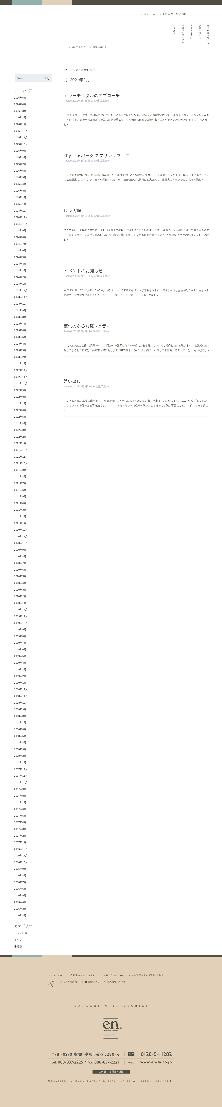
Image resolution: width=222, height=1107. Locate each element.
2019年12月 (21, 609)
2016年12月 (21, 849)
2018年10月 (21, 702)
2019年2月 (20, 676)
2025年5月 (20, 177)
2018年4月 (20, 742)
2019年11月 (21, 616)
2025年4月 (20, 183)
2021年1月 (20, 523)
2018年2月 (20, 755)
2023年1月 (20, 363)
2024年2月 (20, 277)
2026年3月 (20, 110)
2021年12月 (21, 450)
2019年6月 (20, 649)
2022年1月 (20, 443)
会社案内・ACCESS (173, 14)
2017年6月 (20, 809)
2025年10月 (21, 144)
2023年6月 (20, 330)
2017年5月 (20, 815)
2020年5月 (20, 576)
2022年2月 (20, 436)
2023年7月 (20, 323)
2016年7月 (20, 882)
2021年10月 (21, 463)
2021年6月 (20, 489)
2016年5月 (20, 895)
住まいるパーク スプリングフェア (97, 155)
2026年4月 (20, 104)
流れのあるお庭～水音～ (87, 326)
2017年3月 (20, 829)
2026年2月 (20, 117)
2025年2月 (20, 197)
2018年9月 (20, 709)
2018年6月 (20, 729)
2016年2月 (20, 915)
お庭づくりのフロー (182, 35)
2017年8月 (20, 795)
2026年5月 (20, 97)
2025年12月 (21, 130)
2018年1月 (20, 762)
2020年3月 (20, 589)
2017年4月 (20, 822)
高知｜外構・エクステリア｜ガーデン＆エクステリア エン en (26, 26)
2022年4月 (20, 423)
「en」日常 (20, 933)
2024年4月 (20, 263)
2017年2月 (20, 835)
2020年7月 (20, 563)
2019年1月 (20, 682)
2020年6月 (20, 569)
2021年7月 (20, 483)
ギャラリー (150, 14)
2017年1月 (20, 842)
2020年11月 (21, 536)
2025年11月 (21, 137)
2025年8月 (20, 157)
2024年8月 (20, 237)
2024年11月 (21, 217)
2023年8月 (20, 316)
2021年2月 (20, 516)
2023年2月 (20, 356)
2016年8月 (20, 875)
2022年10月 (21, 383)
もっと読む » (195, 179)
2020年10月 (21, 543)
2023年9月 (20, 310)
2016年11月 (21, 855)
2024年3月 (20, 270)
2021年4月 (20, 503)
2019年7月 (20, 642)
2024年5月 (20, 257)
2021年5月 (20, 496)
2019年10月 (21, 622)
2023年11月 (21, 297)
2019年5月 (20, 656)
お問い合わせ (98, 46)
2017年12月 (21, 769)
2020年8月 (20, 556)
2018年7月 (20, 722)
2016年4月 (20, 902)
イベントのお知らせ (83, 270)
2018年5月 (20, 736)
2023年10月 (21, 303)
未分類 (18, 946)
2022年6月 (20, 410)
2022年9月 (20, 390)
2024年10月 (21, 223)
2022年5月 (20, 416)
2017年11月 (21, 775)
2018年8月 (20, 716)
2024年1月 (20, 283)
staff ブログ (76, 46)
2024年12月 (21, 210)
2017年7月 (20, 802)
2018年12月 (21, 689)
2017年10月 (21, 782)
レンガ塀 (72, 210)
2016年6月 (20, 888)
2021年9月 (20, 469)
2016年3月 (20, 908)
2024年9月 (20, 230)
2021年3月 (20, 509)
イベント (19, 939)
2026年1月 (20, 124)
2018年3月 (20, 749)
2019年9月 (20, 629)
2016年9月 (20, 868)
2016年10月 (21, 862)
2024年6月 (20, 250)
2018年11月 (21, 696)
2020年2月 (20, 596)
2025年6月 (20, 170)
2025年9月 (20, 150)
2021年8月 (20, 476)
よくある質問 (191, 35)
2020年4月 (20, 583)
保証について (199, 35)
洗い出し (72, 381)
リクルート (174, 35)
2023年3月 (20, 350)
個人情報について (208, 35)
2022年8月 (20, 396)
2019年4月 (20, 662)
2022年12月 (21, 370)
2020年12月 (21, 529)
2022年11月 (21, 376)
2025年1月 (20, 203)
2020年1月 (20, 602)
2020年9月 (20, 549)
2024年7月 (20, 243)
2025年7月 (20, 164)
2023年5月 (20, 336)
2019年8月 (20, 636)
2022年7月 (20, 403)
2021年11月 (21, 456)
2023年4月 (20, 343)
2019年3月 (20, 669)
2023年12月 (21, 290)
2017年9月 (20, 789)
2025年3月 (20, 190)
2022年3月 (20, 430)
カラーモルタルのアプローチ (92, 95)
